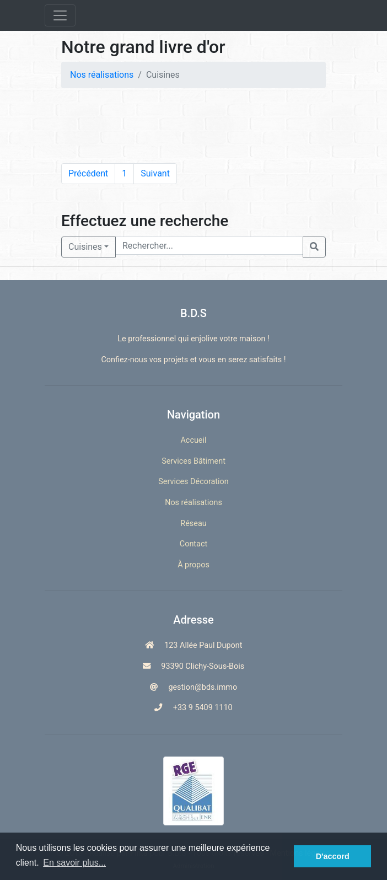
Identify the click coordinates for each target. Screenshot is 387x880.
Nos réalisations (101, 74)
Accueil (193, 440)
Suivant (155, 173)
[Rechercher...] (209, 246)
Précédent (88, 173)
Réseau (193, 523)
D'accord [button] (333, 856)
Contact (193, 544)
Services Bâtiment (193, 461)
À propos (193, 565)
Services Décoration (193, 481)
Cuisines (85, 247)
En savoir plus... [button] (74, 862)
